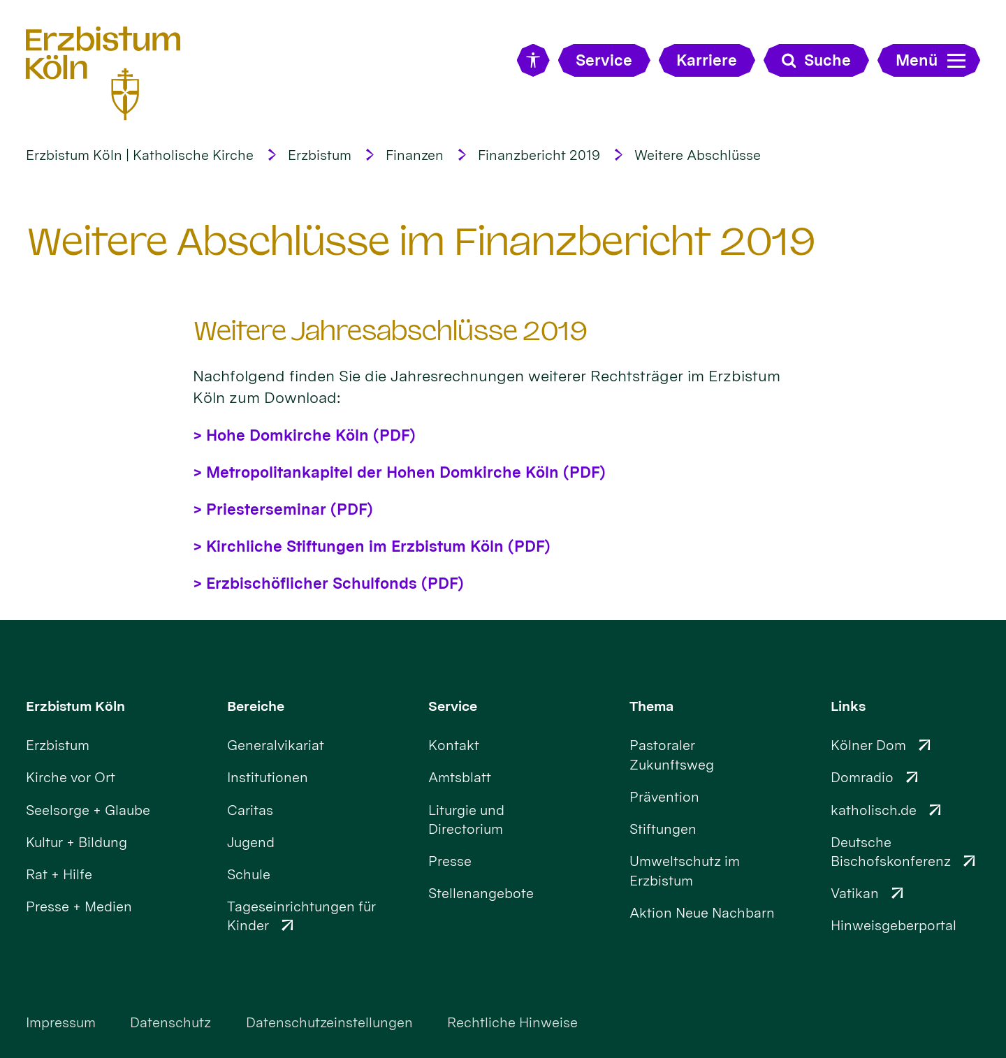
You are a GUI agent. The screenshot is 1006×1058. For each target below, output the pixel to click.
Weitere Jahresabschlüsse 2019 (390, 331)
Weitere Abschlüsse (697, 155)
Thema (651, 706)
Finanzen (415, 155)
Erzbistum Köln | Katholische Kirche (140, 155)
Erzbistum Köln (75, 706)
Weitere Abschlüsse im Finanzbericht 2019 (420, 241)
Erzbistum (319, 155)
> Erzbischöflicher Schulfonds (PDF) (328, 583)
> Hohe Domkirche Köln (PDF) (304, 435)
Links (848, 706)
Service (452, 706)
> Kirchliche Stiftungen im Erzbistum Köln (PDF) (372, 546)
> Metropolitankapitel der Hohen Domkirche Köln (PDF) (399, 472)
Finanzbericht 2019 (539, 155)
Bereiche (255, 706)
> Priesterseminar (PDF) (283, 509)
